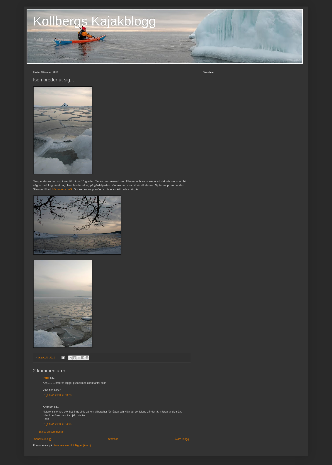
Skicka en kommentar (51, 431)
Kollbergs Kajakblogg (94, 21)
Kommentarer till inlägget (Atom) (72, 445)
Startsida (113, 439)
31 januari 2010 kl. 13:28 (57, 395)
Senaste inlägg (42, 439)
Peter (46, 377)
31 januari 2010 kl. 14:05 (57, 424)
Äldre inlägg (182, 439)
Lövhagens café (62, 189)
